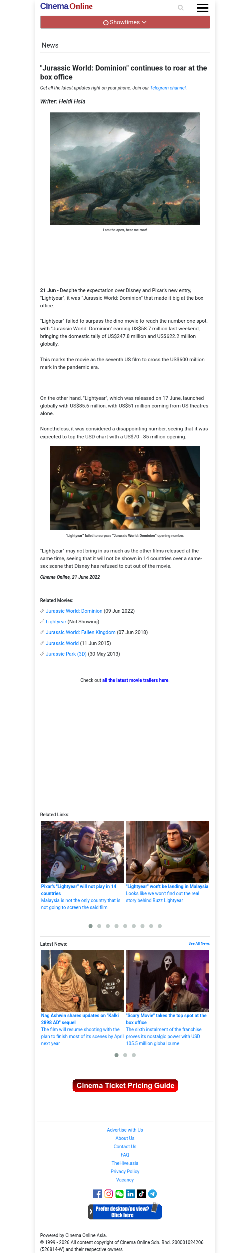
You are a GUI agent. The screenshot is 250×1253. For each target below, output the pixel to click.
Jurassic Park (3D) (66, 654)
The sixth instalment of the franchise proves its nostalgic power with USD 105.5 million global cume (167, 998)
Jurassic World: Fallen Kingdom (81, 632)
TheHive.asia (125, 1163)
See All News (199, 943)
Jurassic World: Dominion (74, 611)
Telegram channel (168, 87)
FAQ (125, 1155)
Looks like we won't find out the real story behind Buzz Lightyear (167, 862)
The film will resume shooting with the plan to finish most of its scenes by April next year (82, 998)
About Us (125, 1138)
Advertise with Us (125, 1130)
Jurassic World (62, 643)
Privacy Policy (125, 1171)
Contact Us (125, 1146)
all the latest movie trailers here (135, 680)
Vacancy (125, 1179)
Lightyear (56, 622)
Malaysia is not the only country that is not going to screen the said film (82, 865)
